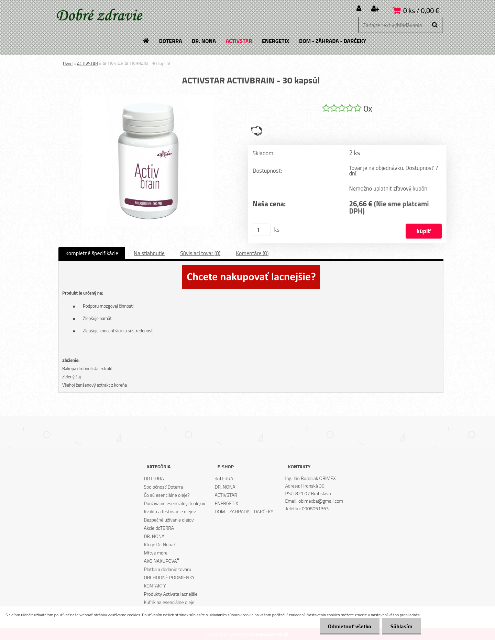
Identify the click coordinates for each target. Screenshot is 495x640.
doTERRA (224, 478)
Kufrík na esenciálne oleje (169, 602)
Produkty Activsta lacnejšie (170, 593)
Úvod (68, 63)
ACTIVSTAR (87, 63)
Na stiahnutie (149, 253)
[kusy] (262, 230)
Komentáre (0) (252, 253)
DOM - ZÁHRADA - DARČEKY (244, 511)
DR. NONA (154, 536)
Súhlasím (401, 626)
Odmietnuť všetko (348, 626)
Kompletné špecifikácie (91, 253)
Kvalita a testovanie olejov (170, 511)
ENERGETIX (226, 503)
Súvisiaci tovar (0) (200, 253)
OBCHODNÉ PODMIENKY (169, 577)
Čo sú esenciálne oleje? (166, 495)
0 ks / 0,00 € (421, 10)
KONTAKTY (155, 585)
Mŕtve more (155, 552)
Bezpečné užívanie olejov (169, 519)
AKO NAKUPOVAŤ (161, 560)
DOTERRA (154, 478)
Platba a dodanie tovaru (167, 569)
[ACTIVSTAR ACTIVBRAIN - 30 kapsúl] (147, 98)
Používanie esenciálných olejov (174, 503)
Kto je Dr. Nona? (159, 544)
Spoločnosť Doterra (163, 486)
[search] (435, 25)
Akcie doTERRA (159, 528)
